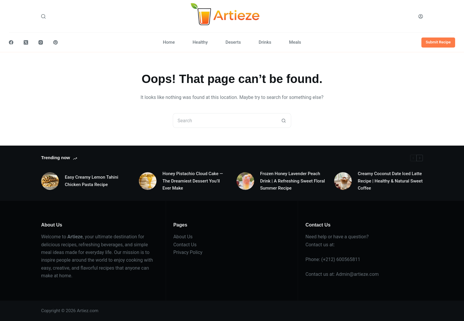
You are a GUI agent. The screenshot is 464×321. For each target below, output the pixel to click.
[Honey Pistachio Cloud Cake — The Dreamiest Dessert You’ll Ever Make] (148, 181)
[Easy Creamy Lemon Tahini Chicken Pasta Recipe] (50, 181)
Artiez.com (88, 310)
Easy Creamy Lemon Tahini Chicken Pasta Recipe (91, 181)
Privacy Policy (188, 252)
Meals (295, 42)
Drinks (265, 42)
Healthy (200, 42)
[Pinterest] (55, 42)
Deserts (233, 42)
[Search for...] (224, 120)
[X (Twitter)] (26, 42)
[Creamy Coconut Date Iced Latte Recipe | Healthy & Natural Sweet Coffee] (343, 181)
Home (169, 42)
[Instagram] (40, 42)
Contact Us (185, 244)
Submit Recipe (438, 42)
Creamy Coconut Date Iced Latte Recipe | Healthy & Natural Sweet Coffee (390, 181)
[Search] (43, 16)
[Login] (420, 16)
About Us (183, 236)
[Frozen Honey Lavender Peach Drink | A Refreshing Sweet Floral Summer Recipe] (245, 181)
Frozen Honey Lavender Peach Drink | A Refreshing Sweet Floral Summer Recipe (292, 181)
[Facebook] (11, 42)
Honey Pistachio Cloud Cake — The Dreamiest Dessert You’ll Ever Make (192, 181)
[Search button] (283, 120)
